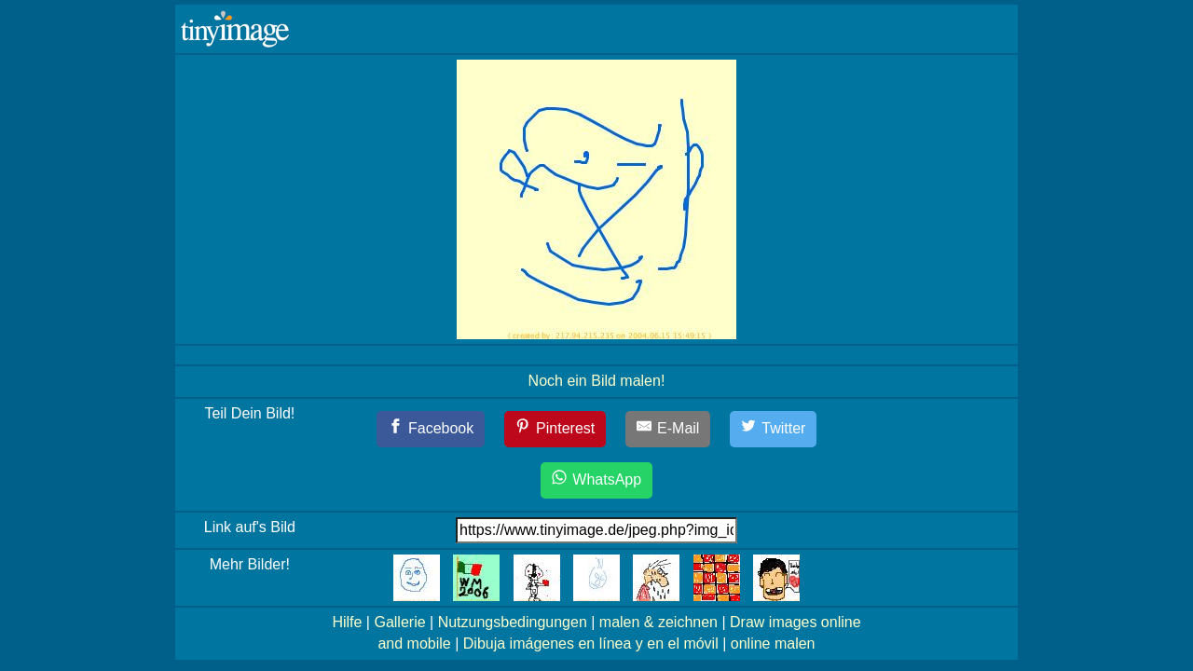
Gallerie (399, 622)
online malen (773, 643)
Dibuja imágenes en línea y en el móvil (591, 643)
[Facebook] (431, 429)
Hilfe (347, 622)
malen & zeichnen (658, 622)
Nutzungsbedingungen (512, 622)
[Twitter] (773, 429)
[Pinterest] (555, 429)
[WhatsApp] (596, 480)
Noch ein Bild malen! (596, 381)
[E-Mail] (668, 429)
